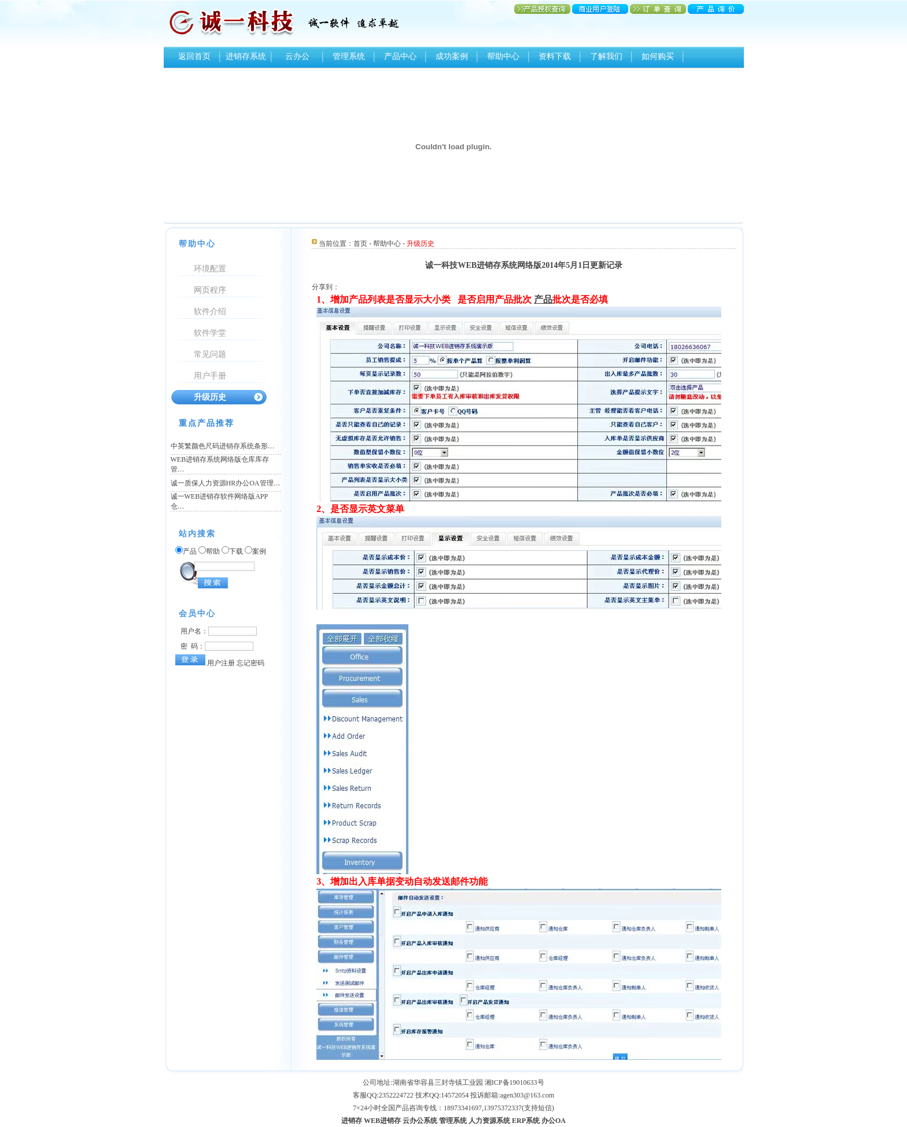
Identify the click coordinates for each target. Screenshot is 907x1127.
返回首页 (194, 56)
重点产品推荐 (206, 423)
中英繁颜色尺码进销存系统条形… (223, 446)
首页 (360, 244)
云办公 (297, 56)
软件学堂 (210, 333)
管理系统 (349, 56)
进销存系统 (246, 56)
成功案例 (452, 56)
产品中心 (400, 56)
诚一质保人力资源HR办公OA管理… (226, 483)
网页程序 (210, 290)
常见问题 (210, 354)
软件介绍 (210, 311)
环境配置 (210, 268)
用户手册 (210, 375)
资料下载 (555, 56)
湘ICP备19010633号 (514, 1082)
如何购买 (657, 56)
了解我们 (606, 56)
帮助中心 (503, 56)
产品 (543, 299)
